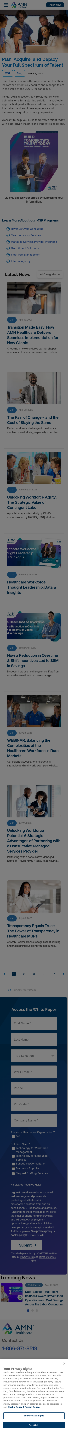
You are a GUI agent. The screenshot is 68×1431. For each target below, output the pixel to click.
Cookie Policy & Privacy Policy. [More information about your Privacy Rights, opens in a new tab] (24, 1406)
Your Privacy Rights (34, 1415)
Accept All (34, 1424)
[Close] (64, 1363)
